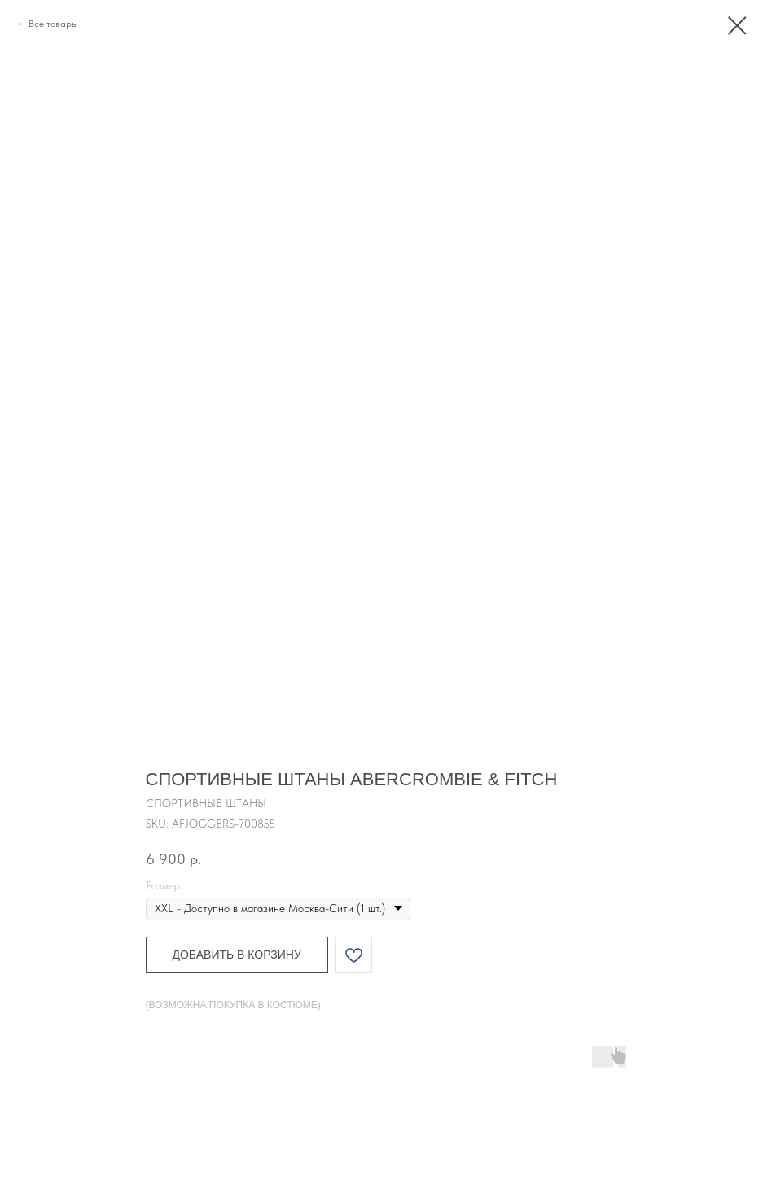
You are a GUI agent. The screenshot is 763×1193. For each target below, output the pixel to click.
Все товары (53, 23)
